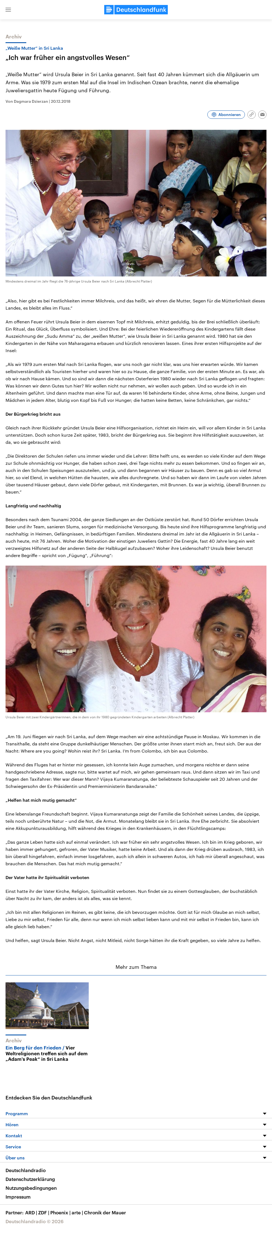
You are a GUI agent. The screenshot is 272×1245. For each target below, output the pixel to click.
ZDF (44, 1212)
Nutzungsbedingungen (31, 1188)
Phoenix (61, 1212)
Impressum (18, 1196)
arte (78, 1212)
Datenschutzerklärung (30, 1179)
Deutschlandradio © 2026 (35, 1221)
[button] (8, 9)
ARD (31, 1212)
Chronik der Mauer (105, 1212)
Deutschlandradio (26, 1170)
